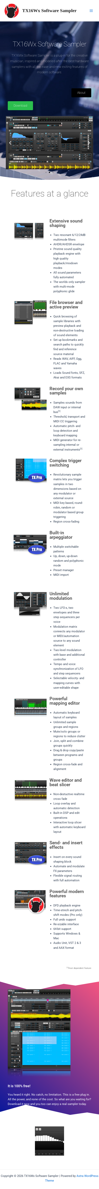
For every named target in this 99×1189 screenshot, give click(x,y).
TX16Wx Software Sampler (49, 10)
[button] (10, 142)
